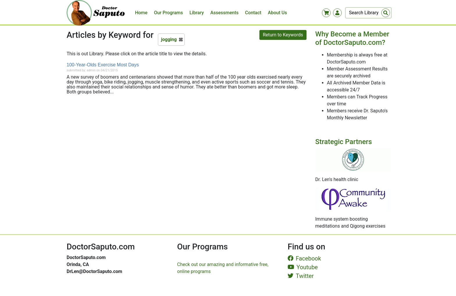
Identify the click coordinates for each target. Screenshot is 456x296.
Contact (253, 12)
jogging (169, 39)
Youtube (303, 267)
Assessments (224, 12)
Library (196, 12)
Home (141, 12)
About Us (277, 12)
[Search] (368, 12)
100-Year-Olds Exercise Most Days (103, 64)
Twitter (301, 275)
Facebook (304, 258)
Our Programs (168, 12)
